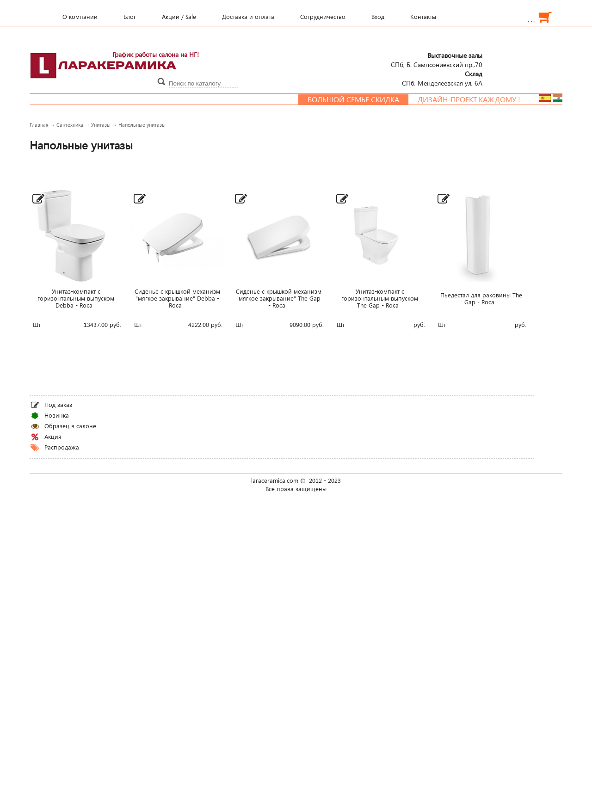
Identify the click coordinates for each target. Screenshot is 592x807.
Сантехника (69, 124)
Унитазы (101, 124)
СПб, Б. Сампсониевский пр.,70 (436, 59)
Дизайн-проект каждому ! (475, 99)
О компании (80, 16)
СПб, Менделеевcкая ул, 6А (442, 78)
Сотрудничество (322, 16)
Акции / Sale (179, 16)
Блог (129, 16)
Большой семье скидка (359, 99)
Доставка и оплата (248, 16)
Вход (377, 16)
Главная (39, 124)
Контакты (423, 16)
